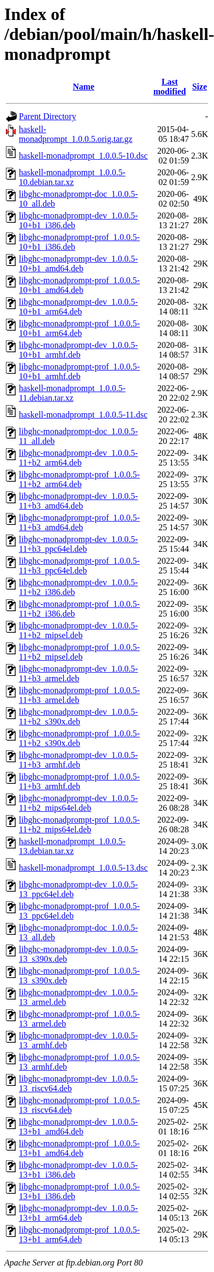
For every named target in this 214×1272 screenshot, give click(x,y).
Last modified (170, 86)
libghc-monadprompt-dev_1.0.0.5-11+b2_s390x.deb (78, 716)
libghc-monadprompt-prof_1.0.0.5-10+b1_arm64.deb (79, 328)
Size (199, 86)
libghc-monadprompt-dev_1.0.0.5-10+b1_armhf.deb (78, 349)
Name (83, 86)
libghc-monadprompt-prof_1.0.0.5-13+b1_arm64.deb (79, 1234)
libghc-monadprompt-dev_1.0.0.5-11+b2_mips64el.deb (78, 803)
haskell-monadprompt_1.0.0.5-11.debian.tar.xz (72, 393)
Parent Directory (47, 116)
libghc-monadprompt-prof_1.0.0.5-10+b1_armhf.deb (79, 371)
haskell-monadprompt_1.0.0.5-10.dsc (83, 155)
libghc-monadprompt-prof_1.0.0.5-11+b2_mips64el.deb (79, 824)
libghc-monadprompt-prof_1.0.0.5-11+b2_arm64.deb (79, 479)
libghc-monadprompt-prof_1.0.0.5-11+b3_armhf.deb (79, 781)
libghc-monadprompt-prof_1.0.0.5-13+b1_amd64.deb (79, 1148)
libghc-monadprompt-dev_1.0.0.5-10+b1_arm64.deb (78, 306)
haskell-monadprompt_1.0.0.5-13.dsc (83, 867)
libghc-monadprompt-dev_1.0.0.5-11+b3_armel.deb (78, 673)
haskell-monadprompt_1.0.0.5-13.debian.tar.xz (72, 846)
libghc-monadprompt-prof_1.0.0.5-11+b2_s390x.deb (79, 738)
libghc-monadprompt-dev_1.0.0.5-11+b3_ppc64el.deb (78, 544)
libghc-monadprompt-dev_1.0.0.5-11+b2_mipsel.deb (78, 630)
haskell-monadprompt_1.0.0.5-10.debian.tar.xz (72, 177)
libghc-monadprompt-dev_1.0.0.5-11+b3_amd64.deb (78, 500)
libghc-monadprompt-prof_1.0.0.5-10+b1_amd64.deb (79, 285)
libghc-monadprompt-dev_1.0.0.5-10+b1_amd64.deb (78, 263)
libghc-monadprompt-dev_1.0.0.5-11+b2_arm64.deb (78, 457)
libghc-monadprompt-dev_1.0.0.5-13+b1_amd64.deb (78, 1126)
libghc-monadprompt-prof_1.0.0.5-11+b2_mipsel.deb (79, 651)
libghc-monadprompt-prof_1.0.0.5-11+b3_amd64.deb (79, 522)
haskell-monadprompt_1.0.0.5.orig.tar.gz (76, 134)
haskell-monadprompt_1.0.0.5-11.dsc (83, 414)
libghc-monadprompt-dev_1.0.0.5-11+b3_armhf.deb (78, 759)
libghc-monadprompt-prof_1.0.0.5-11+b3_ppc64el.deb (79, 565)
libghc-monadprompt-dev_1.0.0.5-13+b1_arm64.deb (78, 1212)
